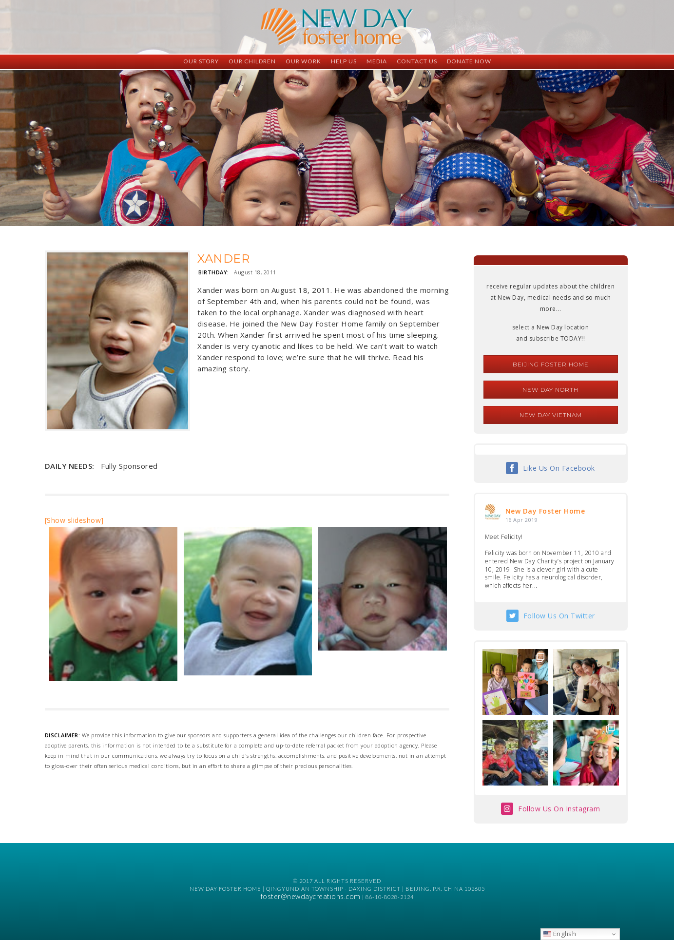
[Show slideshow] (74, 520)
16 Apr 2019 (521, 519)
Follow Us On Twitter (559, 615)
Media (376, 61)
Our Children (252, 61)
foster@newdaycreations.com (311, 896)
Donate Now (469, 61)
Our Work (303, 61)
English (559, 933)
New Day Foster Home (545, 511)
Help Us (344, 61)
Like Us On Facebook (559, 468)
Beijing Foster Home (551, 364)
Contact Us (417, 61)
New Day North (550, 389)
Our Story (201, 61)
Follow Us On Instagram (559, 808)
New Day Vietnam (551, 415)
